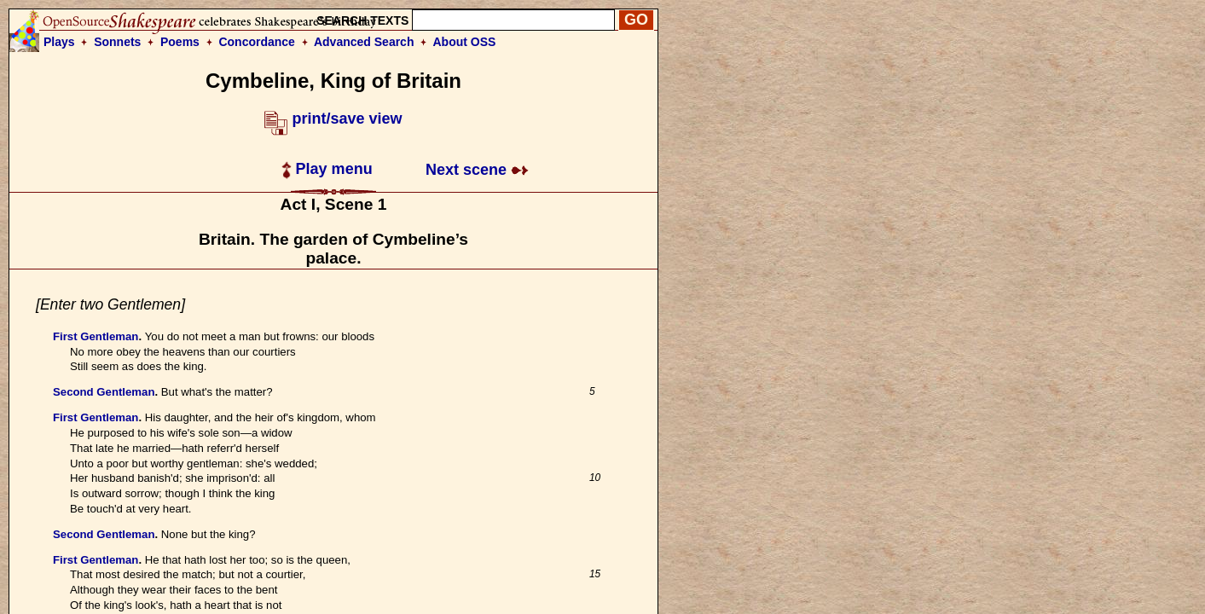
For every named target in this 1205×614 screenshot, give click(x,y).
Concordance (256, 42)
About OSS (464, 42)
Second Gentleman (103, 391)
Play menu (327, 168)
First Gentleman (95, 336)
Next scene (477, 169)
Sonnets (117, 42)
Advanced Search (364, 42)
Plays (59, 42)
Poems (180, 42)
